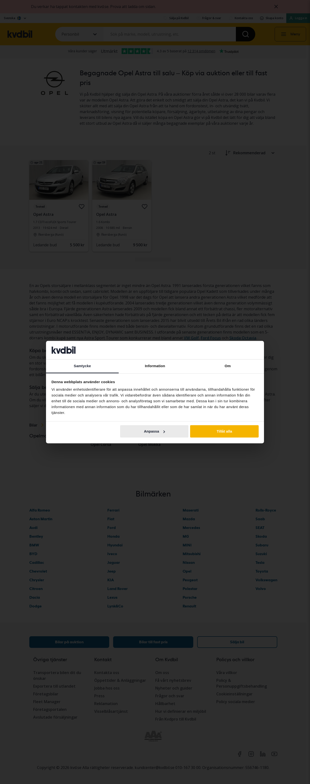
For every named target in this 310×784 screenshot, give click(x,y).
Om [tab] (228, 366)
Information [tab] (155, 366)
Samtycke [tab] (82, 366)
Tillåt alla (224, 431)
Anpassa (154, 431)
